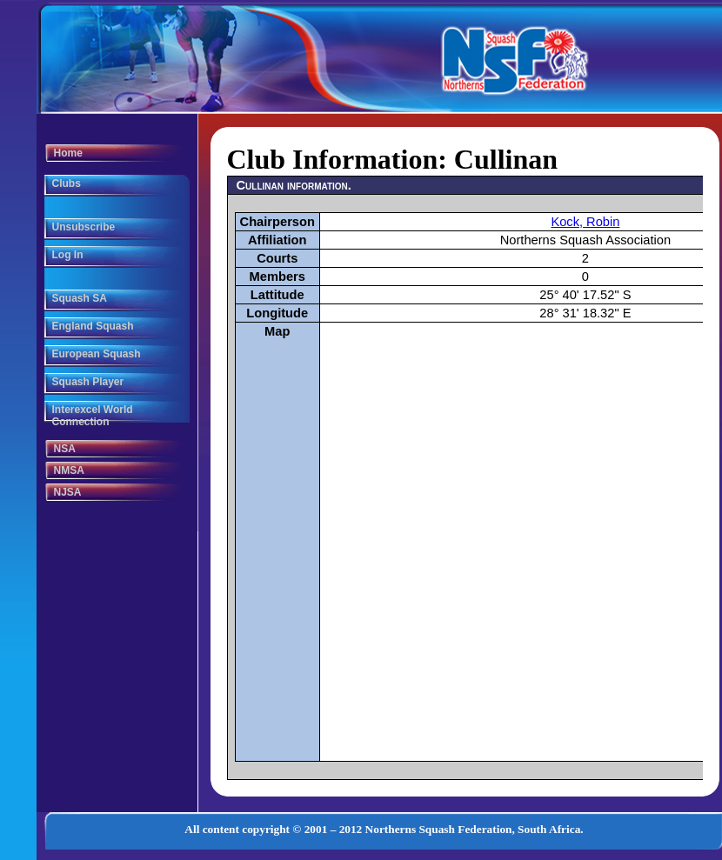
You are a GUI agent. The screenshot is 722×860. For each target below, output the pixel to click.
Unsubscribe (84, 227)
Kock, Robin (585, 222)
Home (68, 153)
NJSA (68, 492)
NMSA (69, 470)
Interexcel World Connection (92, 415)
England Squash (93, 326)
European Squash (96, 354)
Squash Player (88, 382)
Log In (68, 255)
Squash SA (79, 298)
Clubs (66, 183)
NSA (65, 449)
